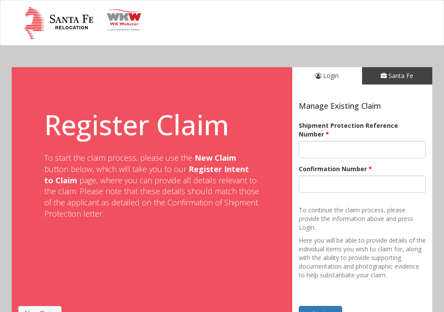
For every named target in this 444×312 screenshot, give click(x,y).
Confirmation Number (333, 169)
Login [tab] (327, 76)
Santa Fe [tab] (397, 76)
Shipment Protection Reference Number (348, 129)
